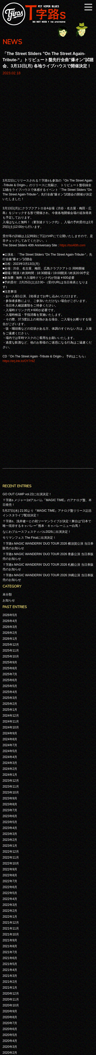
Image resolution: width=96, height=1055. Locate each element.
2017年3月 (10, 1007)
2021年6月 (10, 782)
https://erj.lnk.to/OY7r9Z (19, 273)
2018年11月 (11, 959)
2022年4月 (10, 723)
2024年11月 (11, 545)
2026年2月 (10, 457)
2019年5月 (10, 930)
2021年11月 (11, 752)
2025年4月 (10, 516)
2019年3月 (10, 942)
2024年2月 (10, 593)
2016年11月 (11, 1019)
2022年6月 (10, 711)
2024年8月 (10, 563)
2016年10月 (11, 1024)
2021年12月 (11, 747)
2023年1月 (10, 670)
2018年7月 (10, 971)
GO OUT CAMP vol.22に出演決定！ (27, 318)
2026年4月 (10, 445)
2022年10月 (11, 687)
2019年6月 (10, 924)
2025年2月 (10, 528)
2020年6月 (10, 853)
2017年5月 (10, 995)
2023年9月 (10, 622)
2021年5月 (10, 788)
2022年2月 (10, 735)
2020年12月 (11, 817)
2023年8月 (10, 628)
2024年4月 (10, 581)
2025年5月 (10, 510)
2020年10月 (11, 829)
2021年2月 (10, 806)
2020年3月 (10, 871)
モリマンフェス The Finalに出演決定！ (29, 362)
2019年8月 (10, 912)
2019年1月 (10, 953)
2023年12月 (11, 605)
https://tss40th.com (73, 157)
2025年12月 (11, 469)
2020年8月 (10, 841)
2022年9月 (10, 693)
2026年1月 (10, 463)
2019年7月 (10, 918)
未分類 (7, 418)
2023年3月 (10, 658)
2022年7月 (10, 705)
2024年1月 (10, 599)
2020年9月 (10, 835)
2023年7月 (10, 634)
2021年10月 (11, 758)
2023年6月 (10, 640)
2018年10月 (11, 965)
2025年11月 (11, 474)
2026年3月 (10, 451)
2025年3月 (10, 522)
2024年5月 (10, 575)
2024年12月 (11, 540)
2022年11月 (11, 681)
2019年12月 (11, 888)
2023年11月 (11, 610)
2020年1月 (10, 883)
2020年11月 (11, 823)
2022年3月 (10, 729)
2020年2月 (10, 877)
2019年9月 (10, 906)
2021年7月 (10, 776)
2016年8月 (10, 1030)
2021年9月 (10, 764)
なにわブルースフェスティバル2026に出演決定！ (37, 356)
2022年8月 (10, 699)
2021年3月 (10, 800)
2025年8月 (10, 492)
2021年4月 (10, 794)
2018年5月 (10, 977)
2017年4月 (10, 1001)
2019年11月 (11, 894)
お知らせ (9, 424)
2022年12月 (11, 676)
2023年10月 (11, 616)
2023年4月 (10, 652)
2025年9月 (10, 486)
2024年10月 (11, 551)
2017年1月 (10, 1013)
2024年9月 (10, 557)
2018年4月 (10, 983)
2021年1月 (10, 812)
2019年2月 (10, 948)
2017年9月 (10, 989)
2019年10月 (11, 900)
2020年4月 (10, 865)
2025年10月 (11, 480)
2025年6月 (10, 504)
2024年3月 (10, 587)
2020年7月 (10, 847)
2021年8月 (10, 770)
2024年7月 (10, 569)
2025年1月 (10, 534)
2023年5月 (10, 646)
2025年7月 (10, 498)
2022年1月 (10, 741)
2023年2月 (10, 664)
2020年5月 (10, 859)
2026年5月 (10, 439)
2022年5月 (10, 717)
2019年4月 (10, 936)
